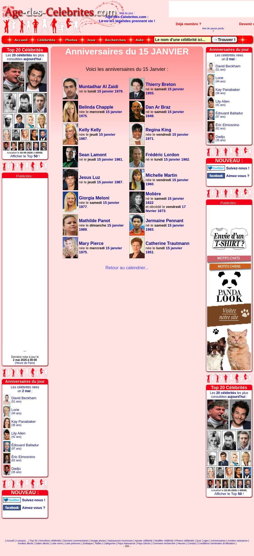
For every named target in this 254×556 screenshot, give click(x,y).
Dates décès (42, 543)
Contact (191, 543)
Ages (206, 540)
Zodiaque (87, 543)
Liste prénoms (73, 543)
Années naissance (237, 540)
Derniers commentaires (76, 540)
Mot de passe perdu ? (213, 30)
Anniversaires (218, 540)
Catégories (110, 543)
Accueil (10, 540)
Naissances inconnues (120, 540)
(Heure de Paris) (25, 362)
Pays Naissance (126, 543)
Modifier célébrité (164, 540)
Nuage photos (98, 540)
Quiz (198, 540)
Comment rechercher (164, 543)
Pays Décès (143, 543)
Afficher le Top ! (24, 156)
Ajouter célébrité (143, 540)
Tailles (98, 543)
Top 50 (33, 540)
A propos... (22, 540)
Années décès (25, 543)
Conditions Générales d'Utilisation (216, 543)
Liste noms (57, 543)
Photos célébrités (184, 540)
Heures (181, 543)
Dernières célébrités (50, 540)
